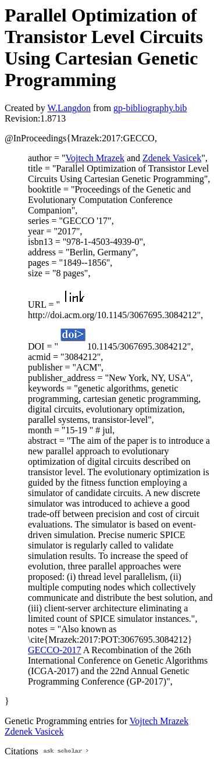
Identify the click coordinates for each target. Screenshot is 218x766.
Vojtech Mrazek (94, 158)
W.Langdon (69, 108)
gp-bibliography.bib (150, 108)
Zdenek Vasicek (171, 158)
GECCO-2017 (54, 650)
